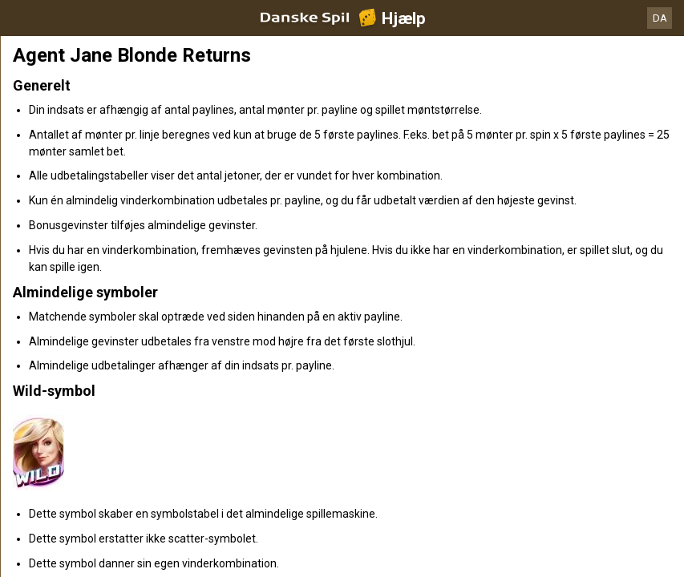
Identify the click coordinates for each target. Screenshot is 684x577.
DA (660, 18)
